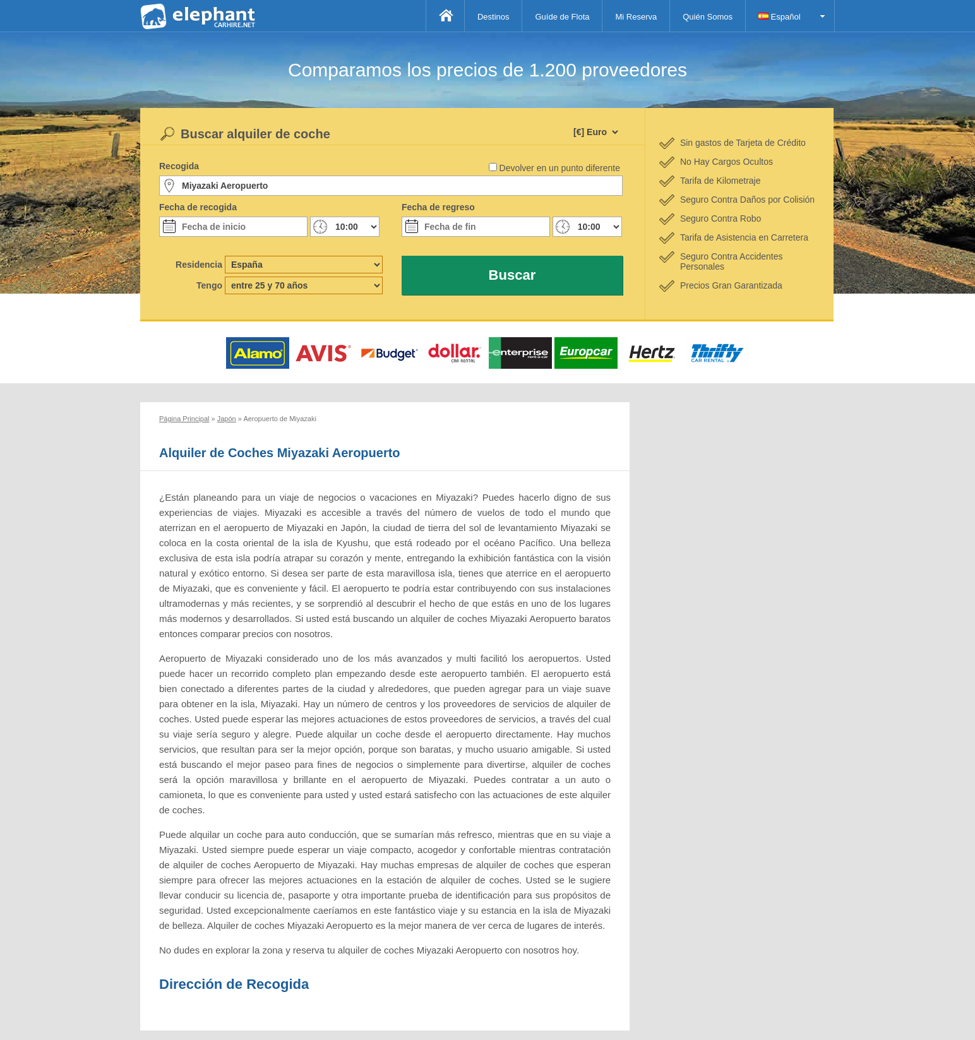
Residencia (199, 265)
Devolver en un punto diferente (559, 168)
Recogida (179, 166)
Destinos (493, 16)
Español (779, 16)
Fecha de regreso (438, 207)
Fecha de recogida (198, 207)
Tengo (209, 285)
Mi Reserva (636, 16)
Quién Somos (708, 16)
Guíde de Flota (562, 16)
